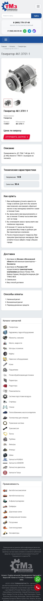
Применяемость (11, 484)
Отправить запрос (16, 137)
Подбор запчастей (14, 575)
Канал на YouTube (17, 577)
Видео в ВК (7, 577)
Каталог (4, 575)
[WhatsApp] (24, 31)
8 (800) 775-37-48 (21, 22)
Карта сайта (37, 575)
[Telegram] (29, 31)
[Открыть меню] (38, 6)
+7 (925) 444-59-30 (14, 31)
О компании (29, 577)
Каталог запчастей (12, 320)
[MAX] (34, 31)
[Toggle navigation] (5, 39)
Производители (26, 575)
